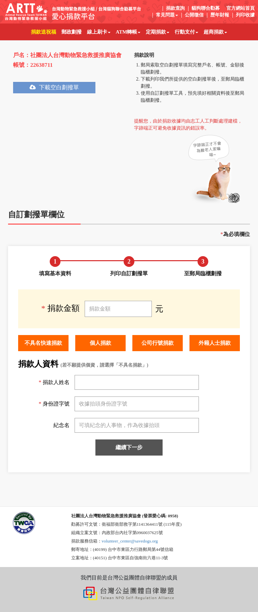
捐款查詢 (175, 8)
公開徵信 (194, 14)
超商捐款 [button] (215, 32)
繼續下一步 (129, 447)
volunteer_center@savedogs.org (130, 541)
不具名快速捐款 (43, 343)
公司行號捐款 (157, 343)
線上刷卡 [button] (99, 32)
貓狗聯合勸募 (205, 8)
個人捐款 (100, 343)
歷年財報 (219, 14)
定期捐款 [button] (157, 32)
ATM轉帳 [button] (128, 32)
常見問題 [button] (167, 14)
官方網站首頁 (240, 8)
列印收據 (245, 14)
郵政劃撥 (72, 29)
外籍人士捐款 (215, 343)
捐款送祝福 (45, 29)
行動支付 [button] (186, 32)
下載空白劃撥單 (54, 87)
